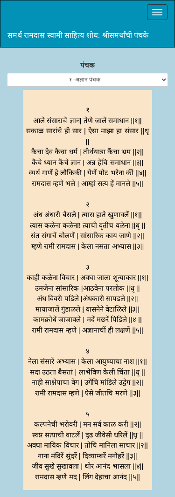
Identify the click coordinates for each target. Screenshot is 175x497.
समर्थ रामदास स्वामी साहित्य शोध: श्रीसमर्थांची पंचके (77, 35)
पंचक (87, 65)
